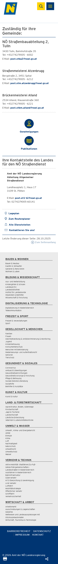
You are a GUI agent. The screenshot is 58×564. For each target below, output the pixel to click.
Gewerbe (9, 512)
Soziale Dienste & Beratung (16, 381)
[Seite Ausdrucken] (5, 559)
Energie (8, 435)
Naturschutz (10, 446)
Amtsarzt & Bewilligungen (16, 370)
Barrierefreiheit (18, 531)
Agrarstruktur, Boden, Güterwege (19, 407)
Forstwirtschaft (11, 409)
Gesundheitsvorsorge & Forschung (19, 375)
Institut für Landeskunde (15, 292)
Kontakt (38, 534)
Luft (7, 441)
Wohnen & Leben (12, 271)
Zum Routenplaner (19, 218)
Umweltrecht (10, 449)
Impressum (22, 534)
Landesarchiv (11, 287)
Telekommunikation (13, 310)
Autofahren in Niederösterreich (18, 472)
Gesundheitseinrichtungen (16, 373)
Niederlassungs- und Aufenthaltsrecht (21, 352)
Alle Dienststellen (19, 224)
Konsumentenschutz (14, 347)
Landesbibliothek (12, 289)
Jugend (8, 341)
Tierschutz (9, 357)
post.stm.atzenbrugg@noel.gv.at (29, 83)
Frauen (8, 336)
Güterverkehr (10, 478)
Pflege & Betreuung (13, 378)
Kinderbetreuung (12, 344)
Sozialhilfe (9, 384)
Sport (7, 323)
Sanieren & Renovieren (14, 269)
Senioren (9, 355)
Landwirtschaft (11, 415)
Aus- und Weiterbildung (15, 281)
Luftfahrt (9, 486)
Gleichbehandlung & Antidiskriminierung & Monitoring (27, 339)
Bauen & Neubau (12, 263)
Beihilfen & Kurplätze (14, 386)
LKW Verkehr (10, 483)
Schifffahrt (9, 494)
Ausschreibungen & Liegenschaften (20, 509)
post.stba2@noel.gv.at (23, 58)
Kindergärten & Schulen (15, 284)
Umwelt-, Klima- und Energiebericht (20, 430)
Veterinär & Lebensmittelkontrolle (19, 420)
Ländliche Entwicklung (14, 417)
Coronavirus (10, 368)
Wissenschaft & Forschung (16, 297)
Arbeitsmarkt (10, 506)
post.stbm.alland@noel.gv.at (27, 107)
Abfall (7, 433)
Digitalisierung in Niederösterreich (19, 308)
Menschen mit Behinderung (16, 349)
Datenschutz (42, 531)
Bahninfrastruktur (12, 475)
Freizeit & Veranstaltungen (16, 321)
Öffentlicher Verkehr (13, 491)
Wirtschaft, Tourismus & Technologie (20, 520)
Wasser (8, 454)
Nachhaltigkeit (11, 443)
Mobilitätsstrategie (13, 488)
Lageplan (14, 213)
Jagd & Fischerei (12, 412)
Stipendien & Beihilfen (14, 295)
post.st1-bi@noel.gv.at (28, 197)
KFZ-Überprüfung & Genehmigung (19, 480)
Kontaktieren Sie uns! (22, 230)
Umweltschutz (11, 451)
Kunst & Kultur (11, 396)
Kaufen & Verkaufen (13, 266)
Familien (8, 333)
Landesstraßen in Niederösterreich (19, 470)
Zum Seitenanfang (43, 242)
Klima (7, 438)
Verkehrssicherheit (13, 496)
